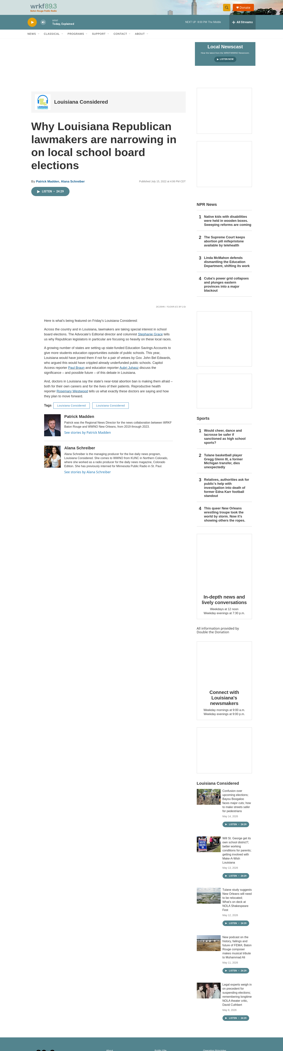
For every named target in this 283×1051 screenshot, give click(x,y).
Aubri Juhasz (129, 372)
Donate (246, 10)
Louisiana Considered (81, 106)
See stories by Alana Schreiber (87, 476)
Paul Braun (76, 372)
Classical (52, 38)
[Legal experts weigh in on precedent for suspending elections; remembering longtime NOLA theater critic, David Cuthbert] (209, 995)
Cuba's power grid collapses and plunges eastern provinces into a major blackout (226, 289)
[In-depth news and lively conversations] (224, 565)
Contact (120, 38)
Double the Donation (213, 636)
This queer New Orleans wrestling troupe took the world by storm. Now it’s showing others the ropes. (224, 519)
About (140, 38)
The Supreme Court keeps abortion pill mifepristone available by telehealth (224, 246)
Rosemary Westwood (72, 396)
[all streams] (242, 26)
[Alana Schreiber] (52, 461)
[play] (32, 27)
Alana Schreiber (73, 186)
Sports (203, 422)
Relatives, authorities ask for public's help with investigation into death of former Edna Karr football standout (226, 492)
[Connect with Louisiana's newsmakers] (224, 667)
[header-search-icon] (227, 9)
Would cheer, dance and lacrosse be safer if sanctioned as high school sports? (225, 441)
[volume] (43, 27)
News (32, 38)
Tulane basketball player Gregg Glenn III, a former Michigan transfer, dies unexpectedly (223, 466)
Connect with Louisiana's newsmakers (224, 702)
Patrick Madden (47, 186)
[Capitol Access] (224, 115)
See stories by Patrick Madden (87, 437)
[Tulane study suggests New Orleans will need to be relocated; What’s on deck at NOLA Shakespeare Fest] (209, 900)
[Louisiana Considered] (43, 106)
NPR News (207, 209)
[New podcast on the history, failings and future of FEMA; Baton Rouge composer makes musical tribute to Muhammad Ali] (209, 947)
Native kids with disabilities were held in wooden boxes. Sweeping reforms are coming (227, 225)
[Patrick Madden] (52, 430)
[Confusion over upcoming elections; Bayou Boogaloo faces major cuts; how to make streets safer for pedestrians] (209, 801)
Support (99, 38)
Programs (76, 38)
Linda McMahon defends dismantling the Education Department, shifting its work (227, 266)
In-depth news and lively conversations (224, 604)
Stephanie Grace (150, 339)
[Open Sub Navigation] (38, 38)
